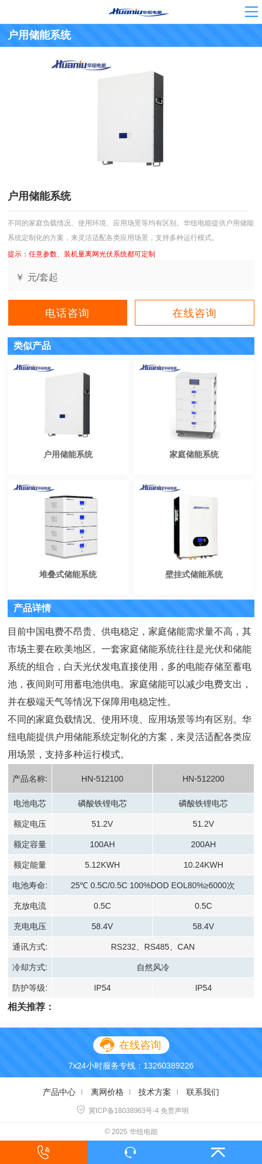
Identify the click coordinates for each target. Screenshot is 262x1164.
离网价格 (107, 1092)
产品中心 (59, 1092)
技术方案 (154, 1092)
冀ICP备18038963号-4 (117, 1111)
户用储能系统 (68, 454)
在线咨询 (194, 313)
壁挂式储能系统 (194, 574)
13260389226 (169, 1065)
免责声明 (175, 1111)
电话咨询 (67, 313)
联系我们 (202, 1092)
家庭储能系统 (194, 454)
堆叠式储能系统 (68, 574)
